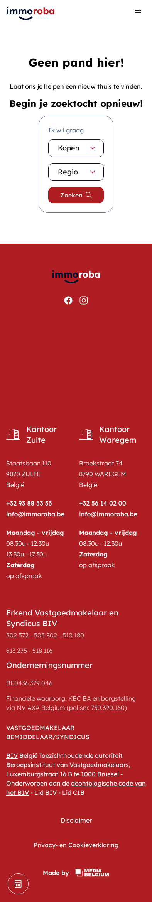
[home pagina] (31, 12)
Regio (77, 172)
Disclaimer (76, 820)
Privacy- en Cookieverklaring (76, 845)
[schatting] (18, 883)
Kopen (77, 148)
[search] (76, 195)
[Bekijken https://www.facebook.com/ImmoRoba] (68, 300)
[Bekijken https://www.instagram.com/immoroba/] (83, 300)
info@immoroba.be (35, 514)
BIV (12, 755)
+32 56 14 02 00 (102, 503)
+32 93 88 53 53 (29, 503)
